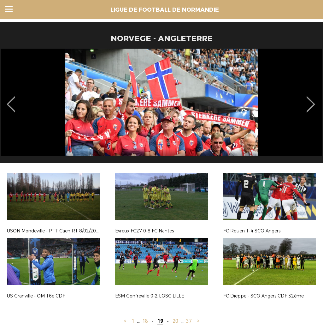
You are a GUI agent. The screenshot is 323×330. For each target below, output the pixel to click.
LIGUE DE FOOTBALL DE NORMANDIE (164, 9)
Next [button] (310, 100)
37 (189, 321)
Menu (9, 9)
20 (175, 321)
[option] (161, 108)
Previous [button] (11, 100)
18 (145, 321)
